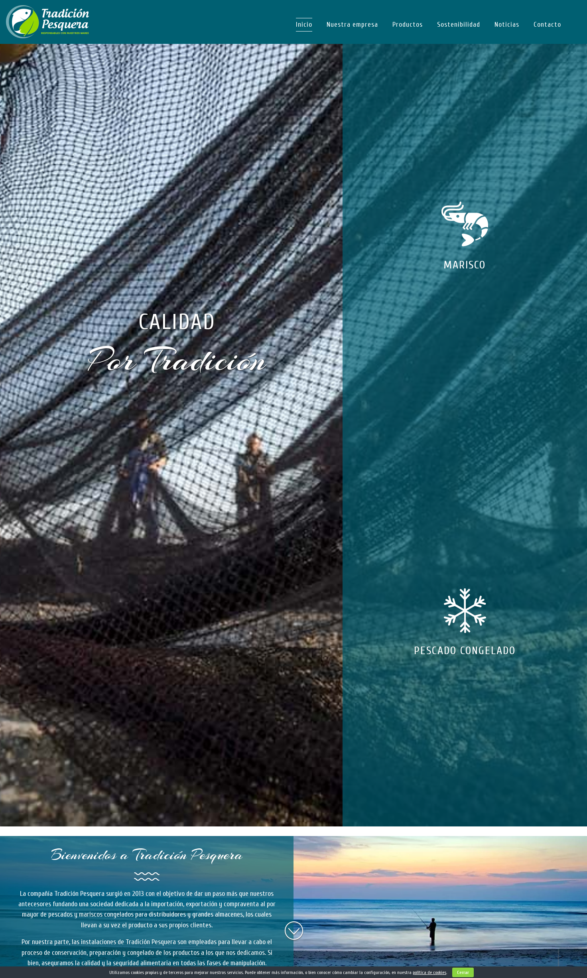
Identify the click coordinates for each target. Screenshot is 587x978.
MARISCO (464, 264)
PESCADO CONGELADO (465, 650)
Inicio (304, 24)
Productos (407, 24)
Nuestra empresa (352, 24)
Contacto (547, 24)
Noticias (506, 24)
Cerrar (463, 972)
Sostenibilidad (458, 24)
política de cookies (429, 972)
